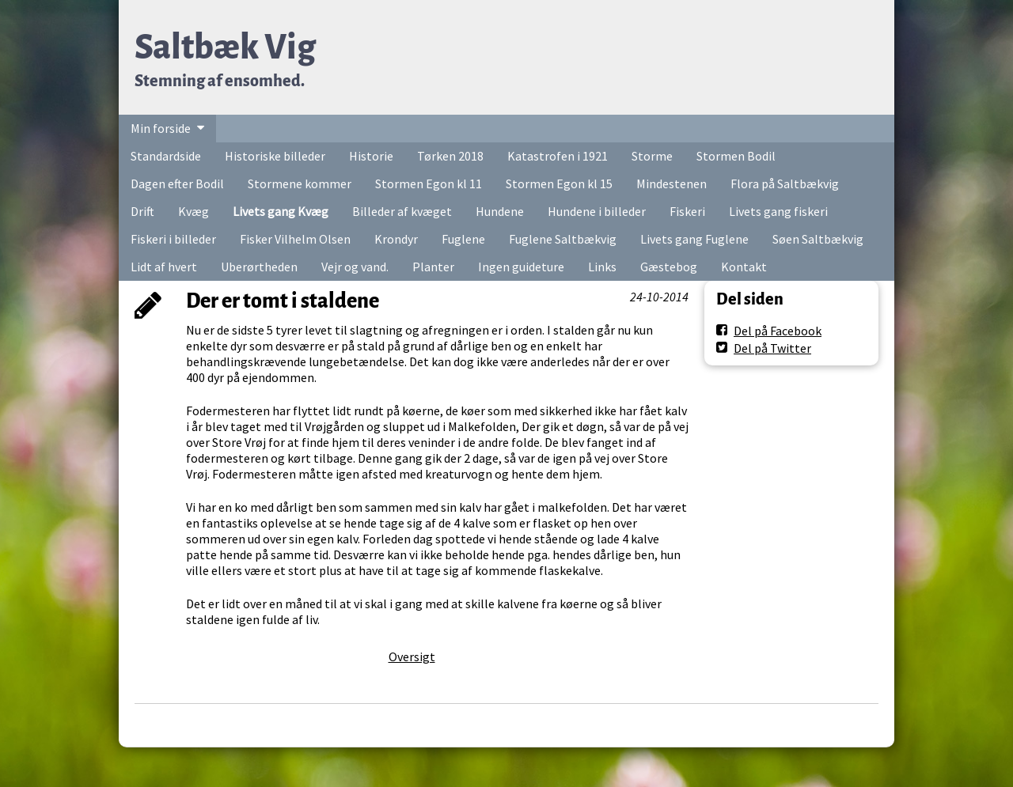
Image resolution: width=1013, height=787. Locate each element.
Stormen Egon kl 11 (428, 183)
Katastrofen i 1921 (557, 156)
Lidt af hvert (164, 266)
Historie (371, 156)
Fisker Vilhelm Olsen (295, 239)
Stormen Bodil (736, 156)
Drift (142, 211)
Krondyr (396, 239)
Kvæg (193, 211)
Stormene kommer (299, 183)
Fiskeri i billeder (173, 239)
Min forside (161, 128)
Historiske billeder (275, 156)
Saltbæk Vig (225, 47)
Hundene (500, 211)
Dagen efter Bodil (177, 183)
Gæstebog (668, 266)
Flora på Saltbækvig (784, 183)
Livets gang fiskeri (778, 211)
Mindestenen (671, 183)
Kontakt (744, 266)
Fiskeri (687, 211)
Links (602, 266)
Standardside (166, 156)
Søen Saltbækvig (817, 239)
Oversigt (412, 656)
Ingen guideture (521, 266)
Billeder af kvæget (402, 211)
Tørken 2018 (450, 156)
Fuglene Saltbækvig (563, 239)
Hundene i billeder (597, 211)
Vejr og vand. (355, 266)
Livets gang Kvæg (280, 211)
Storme (652, 156)
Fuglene (463, 239)
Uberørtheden (259, 266)
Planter (433, 266)
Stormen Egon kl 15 (559, 183)
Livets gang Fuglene (694, 239)
